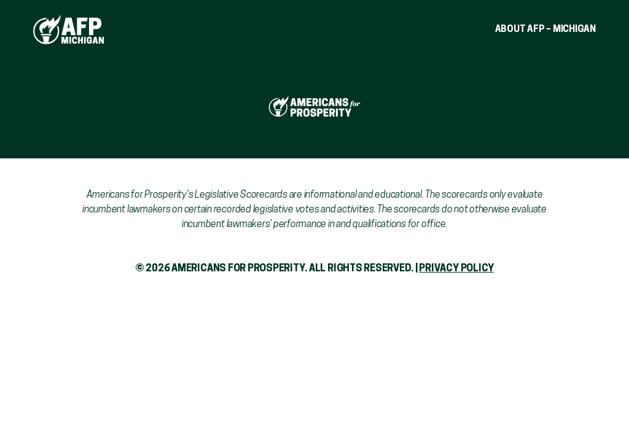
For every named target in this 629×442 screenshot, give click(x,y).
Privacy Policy (456, 269)
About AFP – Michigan (545, 29)
